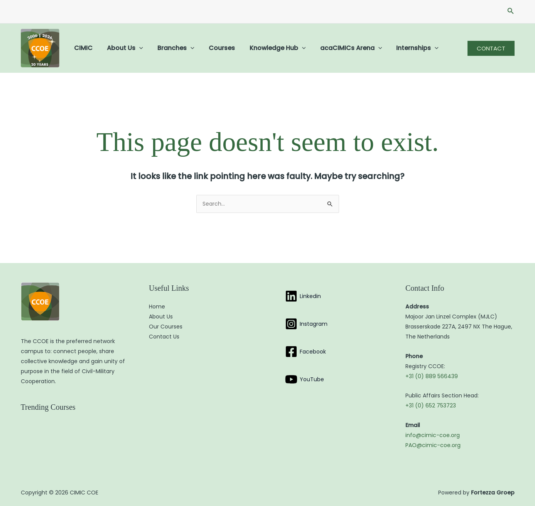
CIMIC (82, 48)
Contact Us (164, 336)
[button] (510, 11)
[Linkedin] (303, 296)
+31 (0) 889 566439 (431, 376)
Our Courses (165, 326)
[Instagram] (306, 324)
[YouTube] (304, 379)
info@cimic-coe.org (432, 435)
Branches (170, 48)
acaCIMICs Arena (340, 48)
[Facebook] (305, 351)
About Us (122, 48)
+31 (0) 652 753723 (430, 405)
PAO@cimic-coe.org (433, 445)
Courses (215, 48)
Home (157, 306)
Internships (404, 48)
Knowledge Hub (268, 48)
